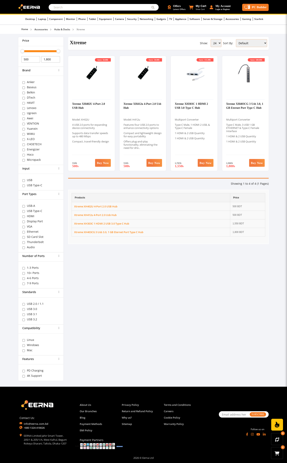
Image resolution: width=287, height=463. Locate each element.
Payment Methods (91, 424)
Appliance (181, 19)
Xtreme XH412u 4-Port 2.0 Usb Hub (95, 215)
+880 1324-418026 (34, 428)
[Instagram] (252, 434)
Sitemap (127, 424)
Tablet (93, 19)
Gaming (247, 19)
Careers (168, 411)
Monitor (71, 19)
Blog (82, 417)
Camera (120, 19)
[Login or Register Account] (220, 7)
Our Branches (88, 411)
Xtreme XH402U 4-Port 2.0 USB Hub (95, 206)
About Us (85, 405)
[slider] (22, 51)
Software (196, 19)
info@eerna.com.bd (36, 424)
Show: (204, 43)
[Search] (104, 7)
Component (57, 19)
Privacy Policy (130, 405)
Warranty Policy (174, 424)
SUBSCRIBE (258, 414)
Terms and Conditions (177, 405)
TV (171, 19)
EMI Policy (86, 430)
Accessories (233, 19)
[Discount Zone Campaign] (277, 425)
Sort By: (228, 43)
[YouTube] (258, 434)
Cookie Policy (172, 417)
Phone (82, 19)
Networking (147, 19)
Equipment (106, 19)
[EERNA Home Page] (30, 7)
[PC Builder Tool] (255, 7)
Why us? (127, 417)
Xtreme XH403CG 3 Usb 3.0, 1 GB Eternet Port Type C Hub (244, 106)
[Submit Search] (153, 7)
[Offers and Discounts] (177, 7)
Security (132, 19)
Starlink (258, 19)
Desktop (31, 19)
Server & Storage (213, 19)
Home (24, 29)
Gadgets (162, 19)
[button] (198, 7)
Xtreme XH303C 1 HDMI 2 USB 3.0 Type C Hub (191, 106)
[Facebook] (247, 434)
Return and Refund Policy (137, 411)
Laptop (43, 19)
